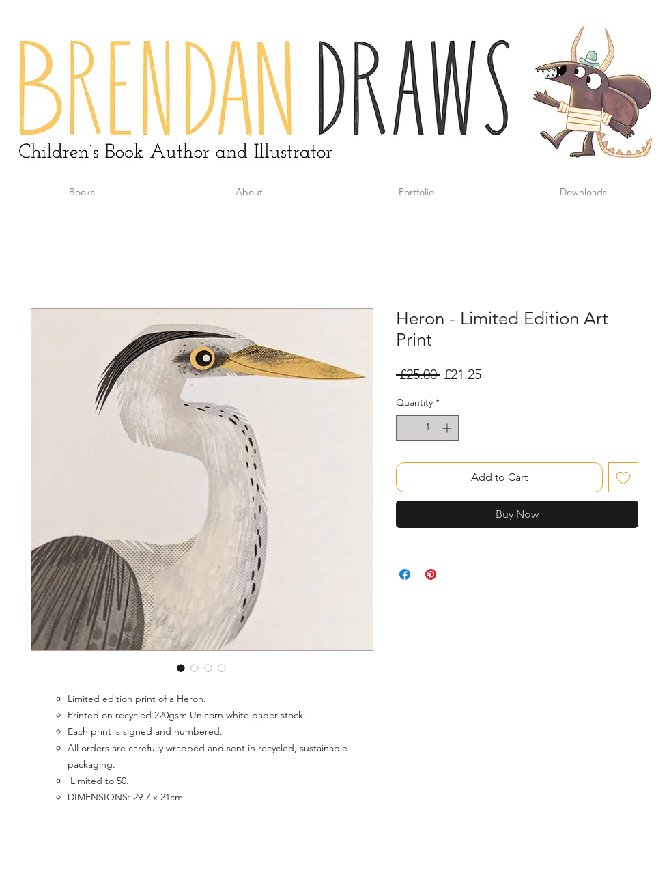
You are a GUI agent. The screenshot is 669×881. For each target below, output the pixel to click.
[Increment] (448, 428)
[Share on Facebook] (405, 574)
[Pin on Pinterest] (431, 574)
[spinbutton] (427, 428)
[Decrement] (406, 428)
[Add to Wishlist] (623, 477)
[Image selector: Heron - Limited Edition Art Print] (181, 668)
